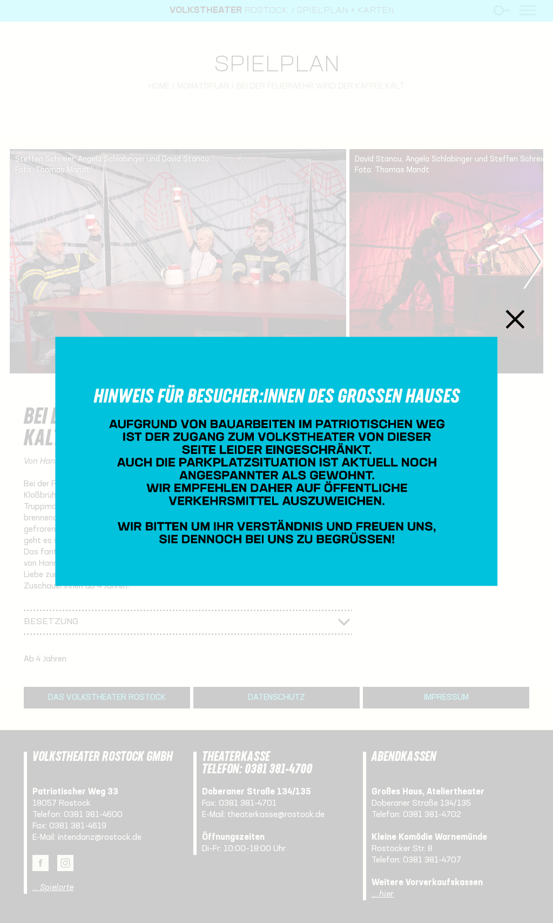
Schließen (515, 319)
